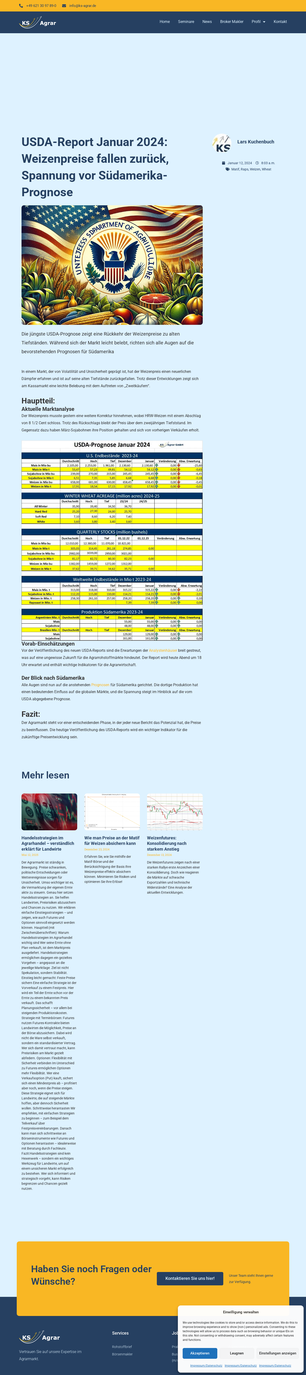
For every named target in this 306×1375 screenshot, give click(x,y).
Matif (235, 169)
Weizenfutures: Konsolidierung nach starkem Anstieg (166, 844)
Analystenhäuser (163, 650)
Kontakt (280, 22)
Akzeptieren (199, 1353)
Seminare (186, 22)
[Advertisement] (153, 81)
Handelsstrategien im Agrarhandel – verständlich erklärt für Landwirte (48, 844)
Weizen (255, 169)
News (207, 22)
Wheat (266, 169)
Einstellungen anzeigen (277, 1353)
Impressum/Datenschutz (206, 1365)
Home (165, 22)
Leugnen (237, 1353)
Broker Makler (231, 22)
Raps (244, 169)
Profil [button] (258, 22)
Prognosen (100, 685)
